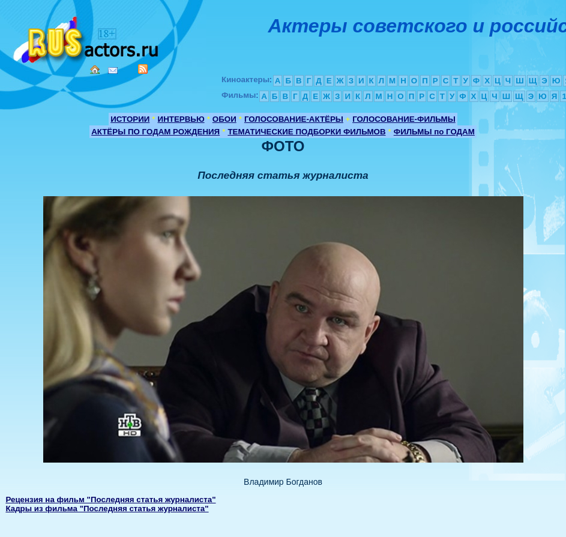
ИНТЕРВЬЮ (181, 119)
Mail (113, 70)
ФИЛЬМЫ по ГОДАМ (434, 131)
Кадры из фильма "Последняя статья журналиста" (106, 508)
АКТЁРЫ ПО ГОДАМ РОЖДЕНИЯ (155, 131)
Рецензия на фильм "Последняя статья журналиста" (110, 499)
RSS (143, 69)
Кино (87, 37)
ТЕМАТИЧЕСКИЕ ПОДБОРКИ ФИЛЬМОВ (306, 131)
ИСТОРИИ (129, 119)
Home (95, 69)
